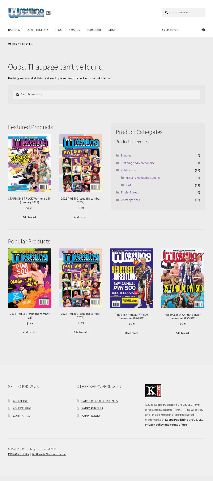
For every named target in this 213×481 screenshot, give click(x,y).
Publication (128, 170)
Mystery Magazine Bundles (143, 177)
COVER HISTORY (37, 30)
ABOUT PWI (20, 401)
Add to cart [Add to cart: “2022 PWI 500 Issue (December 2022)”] (80, 217)
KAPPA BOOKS (90, 416)
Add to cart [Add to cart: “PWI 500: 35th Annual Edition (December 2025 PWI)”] (182, 333)
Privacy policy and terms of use (166, 424)
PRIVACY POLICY (18, 454)
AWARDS (74, 30)
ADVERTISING (22, 408)
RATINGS (14, 30)
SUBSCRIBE (94, 30)
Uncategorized (130, 200)
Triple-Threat (130, 192)
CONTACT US (21, 416)
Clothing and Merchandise (138, 163)
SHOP (112, 30)
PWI (128, 185)
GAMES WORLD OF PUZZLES (99, 401)
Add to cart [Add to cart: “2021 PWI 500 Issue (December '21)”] (29, 332)
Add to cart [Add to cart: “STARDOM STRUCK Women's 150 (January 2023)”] (29, 217)
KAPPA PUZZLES (92, 408)
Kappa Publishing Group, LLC (184, 419)
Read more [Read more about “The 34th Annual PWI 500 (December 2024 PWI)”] (131, 333)
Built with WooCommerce (49, 454)
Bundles (126, 155)
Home (15, 44)
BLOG (58, 30)
